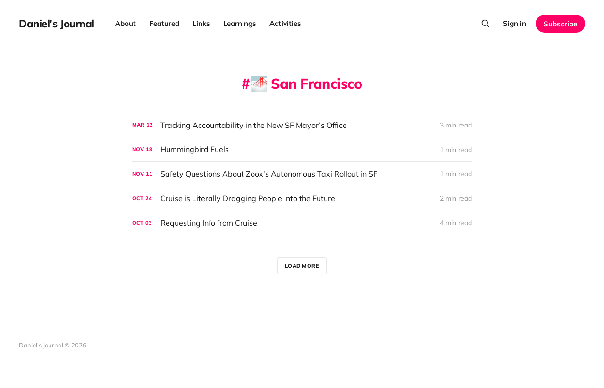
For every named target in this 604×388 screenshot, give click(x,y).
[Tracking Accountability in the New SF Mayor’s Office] (302, 125)
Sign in (514, 23)
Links (201, 23)
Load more (302, 265)
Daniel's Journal (56, 23)
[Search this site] (485, 24)
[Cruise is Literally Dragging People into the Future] (302, 198)
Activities (285, 23)
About (125, 23)
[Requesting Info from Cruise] (302, 223)
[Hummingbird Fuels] (302, 149)
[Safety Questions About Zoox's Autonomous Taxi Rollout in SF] (302, 174)
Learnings (239, 23)
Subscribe (560, 23)
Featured (164, 23)
